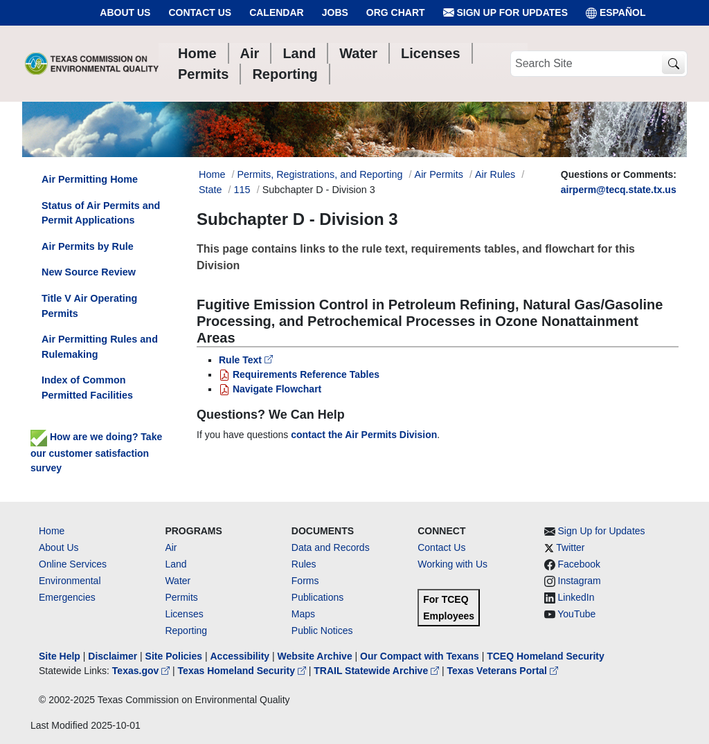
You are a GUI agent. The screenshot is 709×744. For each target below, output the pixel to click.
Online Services (73, 564)
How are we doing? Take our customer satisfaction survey (96, 452)
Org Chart (395, 12)
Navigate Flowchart (270, 388)
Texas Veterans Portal (502, 670)
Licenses (184, 613)
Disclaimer (112, 656)
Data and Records (330, 547)
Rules (303, 564)
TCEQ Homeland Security (545, 656)
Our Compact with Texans (419, 656)
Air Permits (439, 174)
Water (177, 580)
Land (175, 564)
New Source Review (89, 272)
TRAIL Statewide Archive (378, 670)
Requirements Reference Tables (299, 374)
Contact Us (199, 12)
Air (171, 547)
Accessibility (241, 656)
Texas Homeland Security (243, 670)
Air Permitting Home (90, 179)
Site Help (59, 656)
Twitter (570, 547)
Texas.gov (142, 670)
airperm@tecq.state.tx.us (618, 189)
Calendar (276, 12)
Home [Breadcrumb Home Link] (212, 174)
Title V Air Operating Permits (89, 306)
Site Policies (173, 656)
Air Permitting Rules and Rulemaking (100, 347)
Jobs (335, 12)
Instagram (579, 580)
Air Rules (495, 174)
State (210, 189)
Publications (317, 597)
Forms (305, 580)
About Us (125, 12)
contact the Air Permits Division (364, 434)
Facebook (579, 564)
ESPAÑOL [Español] (616, 13)
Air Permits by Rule (88, 246)
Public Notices (322, 630)
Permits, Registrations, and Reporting (319, 174)
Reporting (186, 630)
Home (51, 530)
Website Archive (315, 656)
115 (242, 189)
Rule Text (246, 359)
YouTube (576, 613)
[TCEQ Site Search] (673, 64)
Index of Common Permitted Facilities (87, 387)
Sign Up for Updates (505, 13)
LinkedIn (576, 597)
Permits (181, 597)
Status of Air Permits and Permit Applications (101, 213)
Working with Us (452, 564)
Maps (303, 613)
